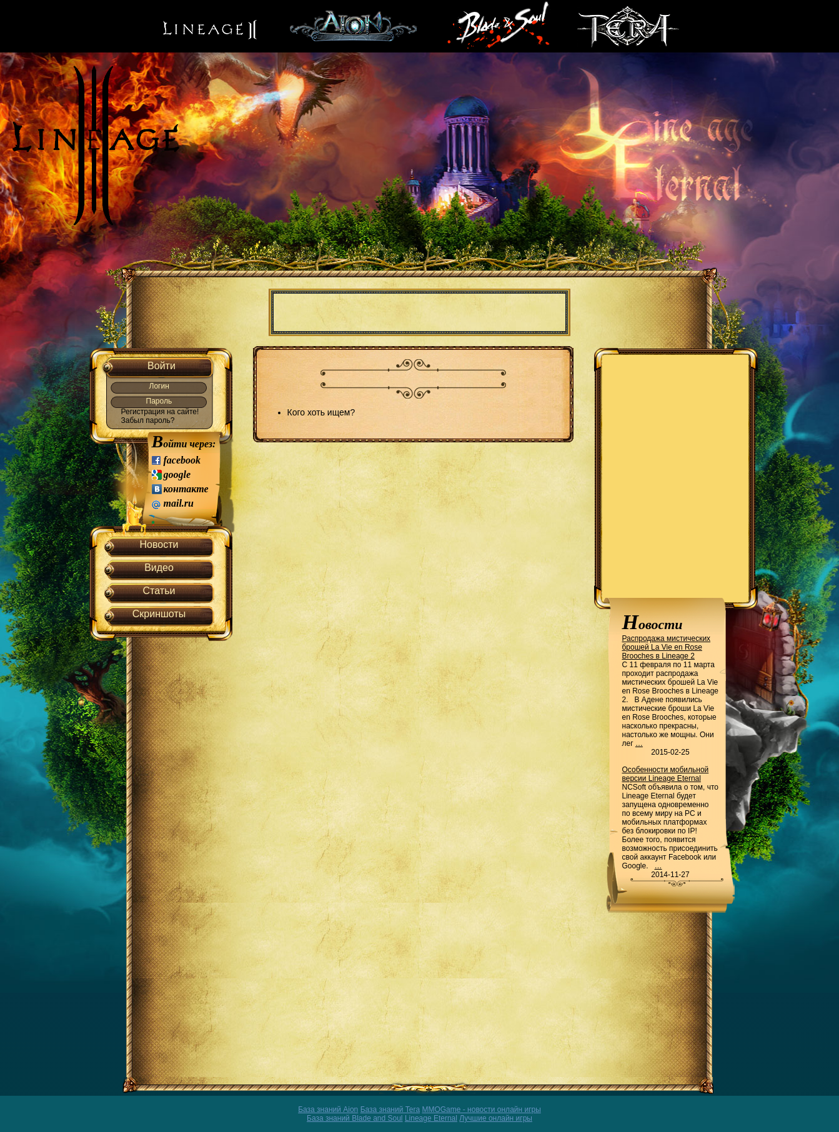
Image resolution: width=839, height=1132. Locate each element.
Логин (159, 386)
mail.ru (179, 503)
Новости (159, 544)
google (177, 474)
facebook (182, 460)
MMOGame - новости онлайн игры (481, 1109)
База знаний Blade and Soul (355, 1118)
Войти (161, 365)
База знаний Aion (328, 1109)
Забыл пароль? (148, 420)
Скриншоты (159, 613)
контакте (186, 489)
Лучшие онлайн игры (495, 1118)
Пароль (159, 401)
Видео (159, 567)
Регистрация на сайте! (160, 411)
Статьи (159, 590)
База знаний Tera (390, 1109)
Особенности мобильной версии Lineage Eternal (665, 774)
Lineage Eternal (431, 1118)
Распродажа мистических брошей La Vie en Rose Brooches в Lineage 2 (666, 647)
